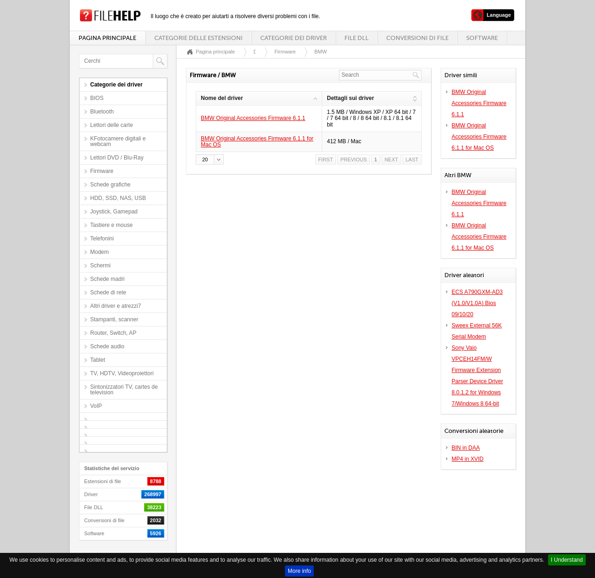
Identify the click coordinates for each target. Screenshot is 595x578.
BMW (320, 51)
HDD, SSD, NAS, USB (118, 198)
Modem (99, 252)
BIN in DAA (466, 448)
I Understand (567, 560)
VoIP (96, 406)
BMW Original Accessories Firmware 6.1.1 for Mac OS (257, 141)
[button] (210, 159)
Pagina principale (107, 37)
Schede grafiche (110, 184)
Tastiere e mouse (111, 225)
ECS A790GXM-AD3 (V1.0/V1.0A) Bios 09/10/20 (477, 303)
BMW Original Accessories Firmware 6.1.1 (253, 118)
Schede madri (107, 279)
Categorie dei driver (293, 37)
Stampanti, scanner (114, 319)
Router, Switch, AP (113, 333)
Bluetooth (102, 111)
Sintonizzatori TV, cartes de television (124, 390)
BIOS (97, 98)
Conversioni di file (417, 37)
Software (482, 37)
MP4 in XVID (468, 459)
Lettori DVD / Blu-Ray (117, 157)
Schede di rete (108, 292)
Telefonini (102, 238)
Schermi (100, 265)
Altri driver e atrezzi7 (115, 306)
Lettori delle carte (111, 125)
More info (299, 571)
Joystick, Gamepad (114, 211)
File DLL (356, 37)
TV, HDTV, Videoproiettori (121, 373)
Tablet (97, 360)
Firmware (101, 171)
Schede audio (107, 346)
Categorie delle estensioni (198, 37)
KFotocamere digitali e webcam (117, 141)
